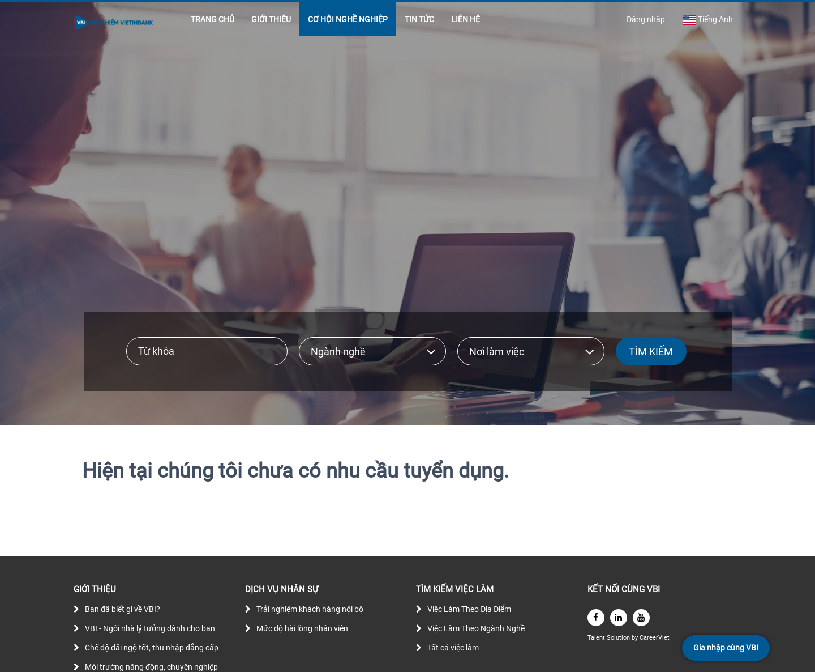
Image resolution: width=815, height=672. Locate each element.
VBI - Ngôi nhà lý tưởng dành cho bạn (150, 628)
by (636, 638)
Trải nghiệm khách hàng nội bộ (309, 609)
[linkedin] (618, 617)
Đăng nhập (646, 19)
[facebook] (595, 617)
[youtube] (641, 617)
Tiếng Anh (707, 20)
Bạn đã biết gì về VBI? (122, 609)
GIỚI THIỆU (271, 19)
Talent (597, 638)
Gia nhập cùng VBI (725, 647)
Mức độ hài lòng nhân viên (302, 628)
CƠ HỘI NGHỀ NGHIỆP (348, 19)
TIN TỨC (419, 19)
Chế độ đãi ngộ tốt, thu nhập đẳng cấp (151, 647)
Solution (619, 638)
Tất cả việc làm (453, 647)
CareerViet (655, 638)
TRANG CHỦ (212, 19)
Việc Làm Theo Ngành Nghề (476, 628)
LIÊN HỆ (465, 19)
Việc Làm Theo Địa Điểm (469, 609)
